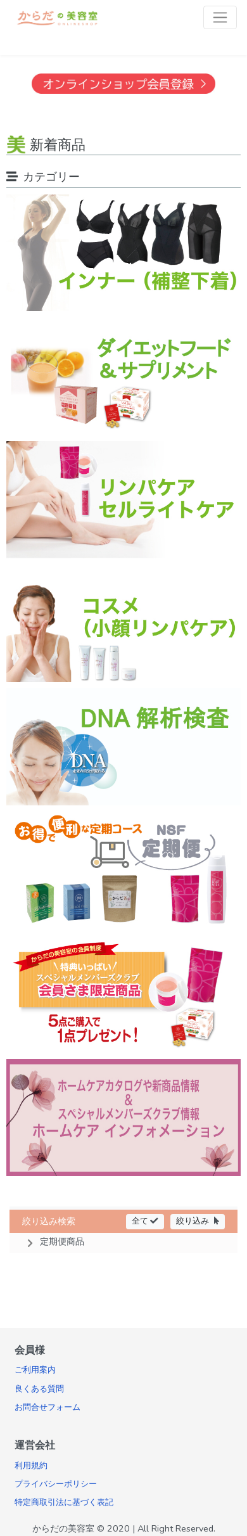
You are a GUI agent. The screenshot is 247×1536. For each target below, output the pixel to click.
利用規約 (31, 1465)
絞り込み (197, 1220)
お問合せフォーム (47, 1407)
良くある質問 (39, 1389)
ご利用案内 (35, 1370)
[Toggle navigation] (220, 17)
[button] (123, 1241)
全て (145, 1220)
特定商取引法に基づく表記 (64, 1502)
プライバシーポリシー (56, 1484)
